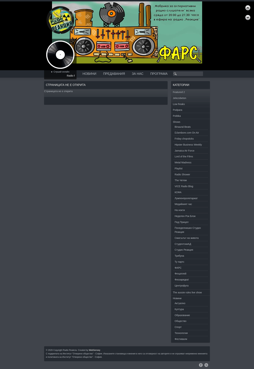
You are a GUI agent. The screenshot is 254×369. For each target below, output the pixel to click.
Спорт (178, 327)
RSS (206, 365)
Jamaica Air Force (184, 150)
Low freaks (179, 104)
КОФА (178, 192)
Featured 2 (179, 92)
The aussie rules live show (187, 292)
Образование (182, 315)
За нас (137, 73)
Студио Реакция (184, 249)
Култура (179, 309)
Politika (177, 115)
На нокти (180, 210)
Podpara (177, 109)
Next (247, 8)
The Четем (181, 180)
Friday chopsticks (184, 138)
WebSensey (94, 350)
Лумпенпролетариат (186, 198)
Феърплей (180, 273)
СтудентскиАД (183, 244)
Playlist (178, 168)
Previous (247, 17)
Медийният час (183, 204)
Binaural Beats (183, 126)
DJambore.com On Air (187, 132)
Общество (180, 321)
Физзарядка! (182, 279)
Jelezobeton (179, 98)
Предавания (114, 73)
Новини (89, 73)
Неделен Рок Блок (185, 216)
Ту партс (179, 261)
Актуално (180, 303)
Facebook (201, 365)
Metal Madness (183, 162)
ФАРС (178, 267)
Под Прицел (182, 222)
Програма (159, 73)
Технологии (181, 333)
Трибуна (179, 255)
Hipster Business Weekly (188, 144)
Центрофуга (182, 285)
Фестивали (181, 339)
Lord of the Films (184, 156)
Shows (176, 121)
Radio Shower (182, 174)
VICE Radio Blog (184, 186)
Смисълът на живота (187, 238)
